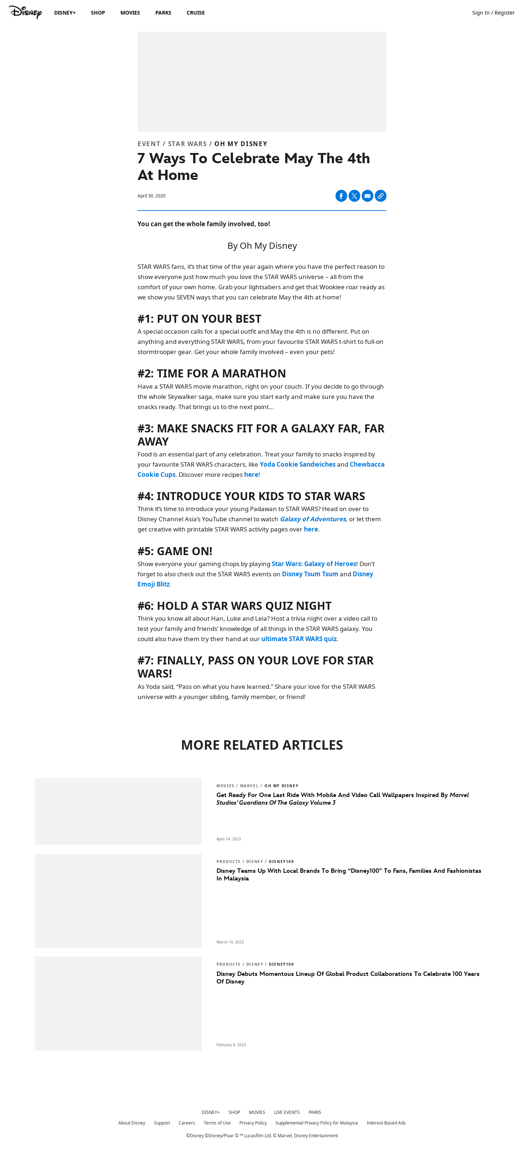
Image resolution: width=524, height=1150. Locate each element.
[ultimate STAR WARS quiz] (299, 639)
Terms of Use (217, 1123)
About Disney (131, 1123)
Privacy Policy (253, 1123)
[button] (497, 12)
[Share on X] (354, 196)
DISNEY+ (211, 1112)
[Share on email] (367, 196)
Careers (187, 1123)
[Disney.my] (26, 12)
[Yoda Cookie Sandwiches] (298, 464)
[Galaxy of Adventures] (313, 519)
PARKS (315, 1112)
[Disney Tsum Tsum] (310, 574)
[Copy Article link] (380, 196)
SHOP (234, 1112)
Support (162, 1123)
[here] (251, 474)
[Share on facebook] (341, 196)
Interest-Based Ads (386, 1123)
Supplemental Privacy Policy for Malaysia (316, 1123)
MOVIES (257, 1112)
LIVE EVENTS (287, 1112)
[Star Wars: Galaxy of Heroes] (314, 564)
